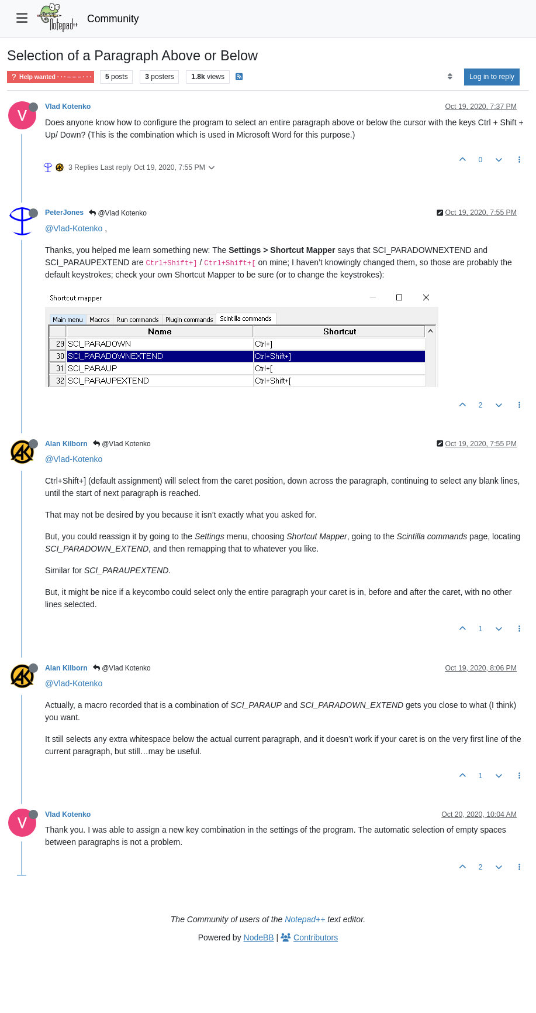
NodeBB (259, 937)
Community (113, 19)
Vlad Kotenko (68, 106)
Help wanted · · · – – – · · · (50, 77)
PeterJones (64, 212)
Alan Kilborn (66, 444)
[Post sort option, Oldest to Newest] (449, 77)
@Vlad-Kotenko (73, 228)
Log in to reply (491, 77)
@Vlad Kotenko (118, 213)
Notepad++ (305, 919)
